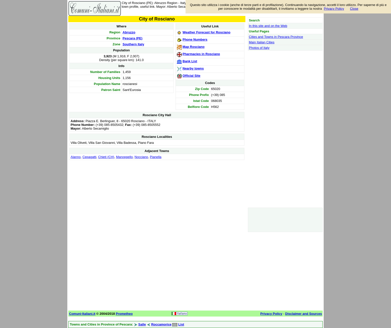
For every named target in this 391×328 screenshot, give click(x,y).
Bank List (190, 61)
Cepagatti (90, 157)
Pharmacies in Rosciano (201, 54)
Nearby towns (193, 68)
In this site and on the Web (268, 26)
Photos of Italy (259, 48)
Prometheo (124, 314)
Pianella (155, 157)
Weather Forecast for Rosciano (206, 32)
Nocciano (141, 157)
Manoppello (124, 157)
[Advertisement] (156, 196)
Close (354, 8)
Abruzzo (129, 32)
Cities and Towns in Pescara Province (276, 37)
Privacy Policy (334, 8)
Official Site (191, 76)
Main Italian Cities (262, 42)
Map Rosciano (193, 47)
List (181, 324)
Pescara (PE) (133, 38)
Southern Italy (133, 44)
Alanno (76, 157)
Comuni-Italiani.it (82, 314)
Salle (142, 324)
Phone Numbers (195, 39)
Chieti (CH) (106, 157)
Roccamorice (161, 324)
